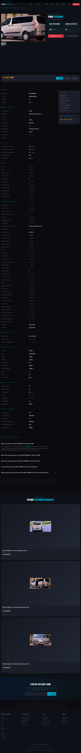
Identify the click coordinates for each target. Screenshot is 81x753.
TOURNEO (15, 7)
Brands (52, 4)
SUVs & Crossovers (26, 718)
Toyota (2, 722)
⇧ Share (74, 78)
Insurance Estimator (46, 724)
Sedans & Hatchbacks (26, 717)
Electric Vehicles (25, 724)
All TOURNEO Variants (71, 36)
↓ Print (67, 78)
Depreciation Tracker (46, 722)
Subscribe (51, 694)
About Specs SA (65, 717)
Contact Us (64, 718)
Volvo (2, 724)
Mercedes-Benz (4, 718)
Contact (37, 4)
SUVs (57, 4)
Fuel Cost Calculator (64, 107)
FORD (10, 7)
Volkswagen (3, 728)
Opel (2, 730)
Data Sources (65, 720)
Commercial (24, 722)
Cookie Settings (47, 746)
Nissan (2, 732)
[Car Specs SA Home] (10, 4)
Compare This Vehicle (64, 100)
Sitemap (64, 722)
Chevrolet (3, 736)
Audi (2, 720)
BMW (2, 717)
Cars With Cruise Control (65, 105)
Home (46, 4)
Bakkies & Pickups (25, 720)
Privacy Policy (33, 746)
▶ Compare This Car (56, 36)
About (31, 4)
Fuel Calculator (45, 718)
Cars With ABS (63, 102)
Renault (2, 734)
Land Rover (3, 738)
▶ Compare (76, 4)
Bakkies (63, 4)
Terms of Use (40, 746)
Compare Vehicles (45, 717)
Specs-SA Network (50, 750)
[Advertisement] (40, 61)
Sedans (69, 4)
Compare (59, 78)
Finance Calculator (64, 110)
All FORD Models (63, 95)
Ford (2, 726)
